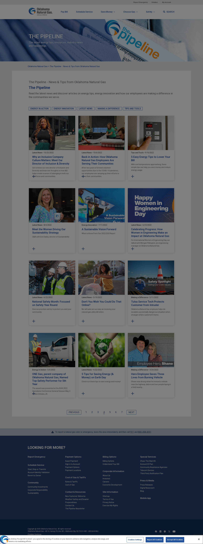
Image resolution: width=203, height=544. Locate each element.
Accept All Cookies (175, 541)
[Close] (199, 541)
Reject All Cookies (154, 541)
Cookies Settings (135, 541)
